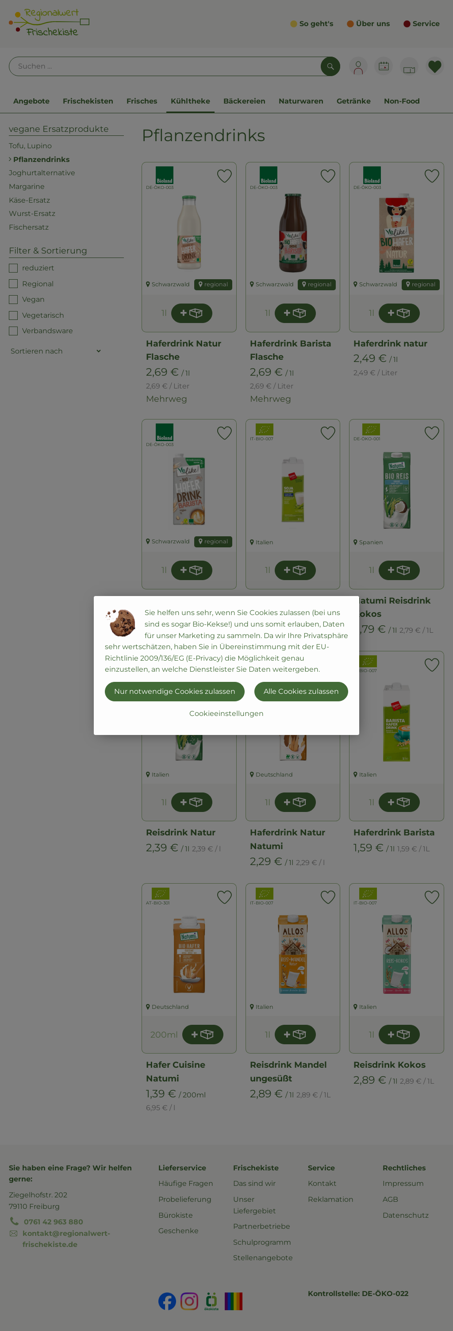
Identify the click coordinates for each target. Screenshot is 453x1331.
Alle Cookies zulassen (301, 691)
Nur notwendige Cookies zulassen (174, 691)
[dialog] (226, 665)
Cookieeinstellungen (226, 713)
